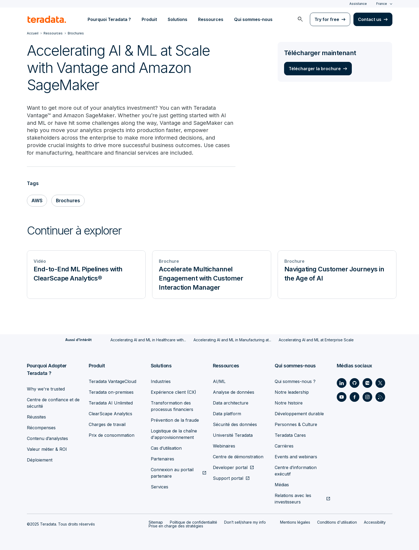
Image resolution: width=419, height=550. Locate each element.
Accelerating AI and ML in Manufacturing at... (232, 340)
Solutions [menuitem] (177, 19)
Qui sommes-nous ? (295, 381)
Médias (282, 484)
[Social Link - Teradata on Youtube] (341, 397)
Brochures (68, 201)
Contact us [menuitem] (369, 19)
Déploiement (39, 460)
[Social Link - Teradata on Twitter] (380, 383)
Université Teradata (233, 435)
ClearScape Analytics (110, 413)
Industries (161, 381)
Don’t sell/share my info (245, 522)
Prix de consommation (111, 435)
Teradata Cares (290, 435)
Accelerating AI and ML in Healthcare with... (148, 340)
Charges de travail (107, 424)
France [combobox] (381, 4)
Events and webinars (296, 456)
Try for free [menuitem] (326, 19)
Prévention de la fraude (175, 420)
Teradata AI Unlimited (111, 403)
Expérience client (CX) (173, 392)
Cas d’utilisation (166, 448)
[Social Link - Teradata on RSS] (380, 397)
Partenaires (162, 459)
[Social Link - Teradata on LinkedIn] (341, 383)
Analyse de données (233, 392)
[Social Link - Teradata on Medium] (367, 383)
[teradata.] (47, 19)
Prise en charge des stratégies (176, 526)
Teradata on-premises (111, 392)
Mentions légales (295, 522)
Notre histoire (289, 403)
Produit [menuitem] (149, 19)
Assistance (358, 4)
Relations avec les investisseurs (293, 499)
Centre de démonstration (238, 456)
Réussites (36, 417)
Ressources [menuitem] (210, 19)
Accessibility (375, 522)
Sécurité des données (235, 424)
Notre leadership (292, 392)
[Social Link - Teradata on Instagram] (367, 397)
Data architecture (230, 403)
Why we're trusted (46, 389)
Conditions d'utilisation (337, 522)
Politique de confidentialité (193, 522)
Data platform (227, 413)
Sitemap (156, 522)
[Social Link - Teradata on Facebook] (354, 397)
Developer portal (230, 467)
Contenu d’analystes (47, 438)
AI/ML (219, 381)
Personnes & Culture (296, 424)
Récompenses (41, 427)
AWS (36, 201)
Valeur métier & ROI (47, 449)
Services (159, 486)
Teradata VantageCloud (112, 381)
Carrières (284, 446)
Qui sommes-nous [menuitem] (253, 19)
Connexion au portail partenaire (172, 473)
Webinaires (224, 446)
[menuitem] (300, 19)
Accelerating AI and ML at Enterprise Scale (316, 340)
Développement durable (299, 413)
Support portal (228, 478)
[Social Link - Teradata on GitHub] (354, 383)
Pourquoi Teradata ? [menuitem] (109, 19)
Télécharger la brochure (315, 68)
